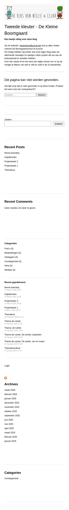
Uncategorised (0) (12, 261)
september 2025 (12, 415)
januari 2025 (10, 441)
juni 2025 (8, 420)
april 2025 (9, 428)
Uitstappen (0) (11, 257)
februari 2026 (10, 394)
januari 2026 (10, 398)
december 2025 (11, 403)
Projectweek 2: (11, 161)
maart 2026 (9, 390)
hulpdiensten (10, 157)
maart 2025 (9, 432)
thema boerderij (11, 153)
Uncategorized (11, 478)
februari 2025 (10, 437)
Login (7, 365)
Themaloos (9, 170)
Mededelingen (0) (12, 253)
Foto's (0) (8, 248)
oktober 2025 (10, 411)
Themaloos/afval (13, 349)
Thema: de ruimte (13, 329)
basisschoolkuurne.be (30, 45)
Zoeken (8, 119)
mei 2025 (8, 424)
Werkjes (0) (9, 270)
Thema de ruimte (13, 322)
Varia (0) (8, 265)
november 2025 (11, 407)
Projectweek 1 (11, 165)
